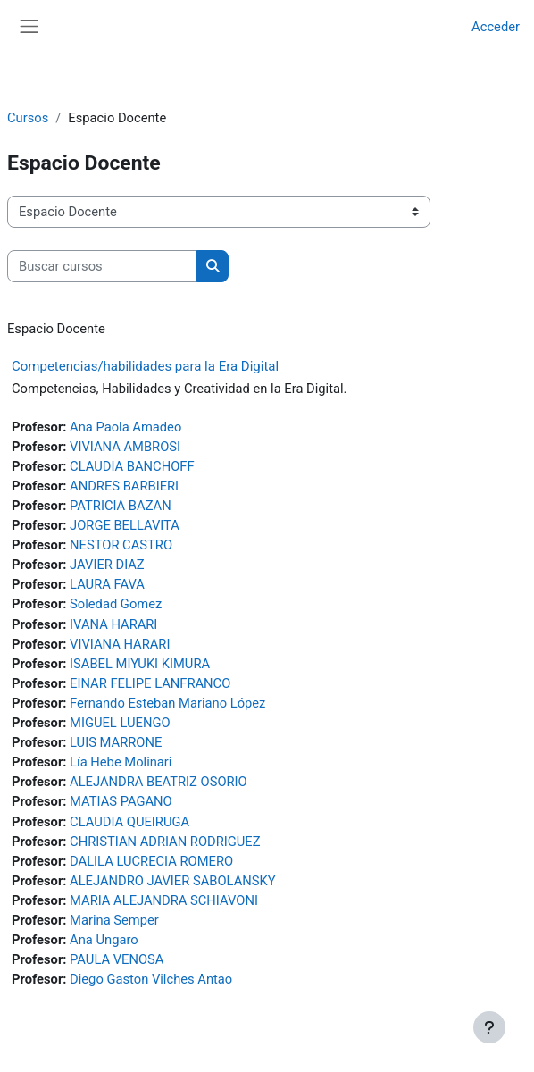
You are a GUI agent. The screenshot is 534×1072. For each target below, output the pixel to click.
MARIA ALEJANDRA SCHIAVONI (164, 900)
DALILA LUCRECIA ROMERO (151, 861)
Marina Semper (114, 920)
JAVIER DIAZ (107, 565)
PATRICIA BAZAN (120, 506)
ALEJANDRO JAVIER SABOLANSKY (172, 881)
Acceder (495, 27)
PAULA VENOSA (116, 959)
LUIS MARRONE (116, 742)
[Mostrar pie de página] (489, 1027)
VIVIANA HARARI (120, 644)
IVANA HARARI (113, 624)
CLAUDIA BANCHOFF (132, 466)
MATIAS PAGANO (121, 801)
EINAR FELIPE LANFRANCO (150, 683)
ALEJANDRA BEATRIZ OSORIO (158, 782)
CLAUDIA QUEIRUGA (129, 822)
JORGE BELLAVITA (124, 525)
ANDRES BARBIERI (124, 486)
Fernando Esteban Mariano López (167, 703)
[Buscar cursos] (102, 266)
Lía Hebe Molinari (120, 762)
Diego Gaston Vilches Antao (151, 979)
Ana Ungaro (104, 940)
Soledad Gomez (116, 604)
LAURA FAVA (107, 584)
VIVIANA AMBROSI (125, 447)
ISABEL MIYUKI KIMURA (140, 664)
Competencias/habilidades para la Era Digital (145, 366)
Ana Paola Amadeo (125, 427)
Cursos (27, 118)
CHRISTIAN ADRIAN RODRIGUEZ (165, 841)
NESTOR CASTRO (121, 545)
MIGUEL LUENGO (120, 723)
